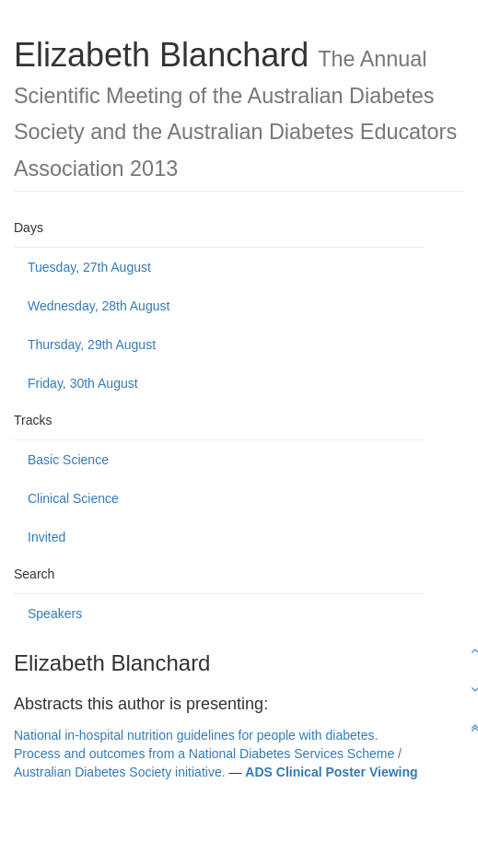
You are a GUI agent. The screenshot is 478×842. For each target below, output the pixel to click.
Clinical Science (73, 498)
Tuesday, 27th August (89, 267)
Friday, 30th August (83, 383)
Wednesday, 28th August (98, 305)
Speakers (55, 613)
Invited (46, 537)
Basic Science (68, 459)
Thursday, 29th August (92, 344)
